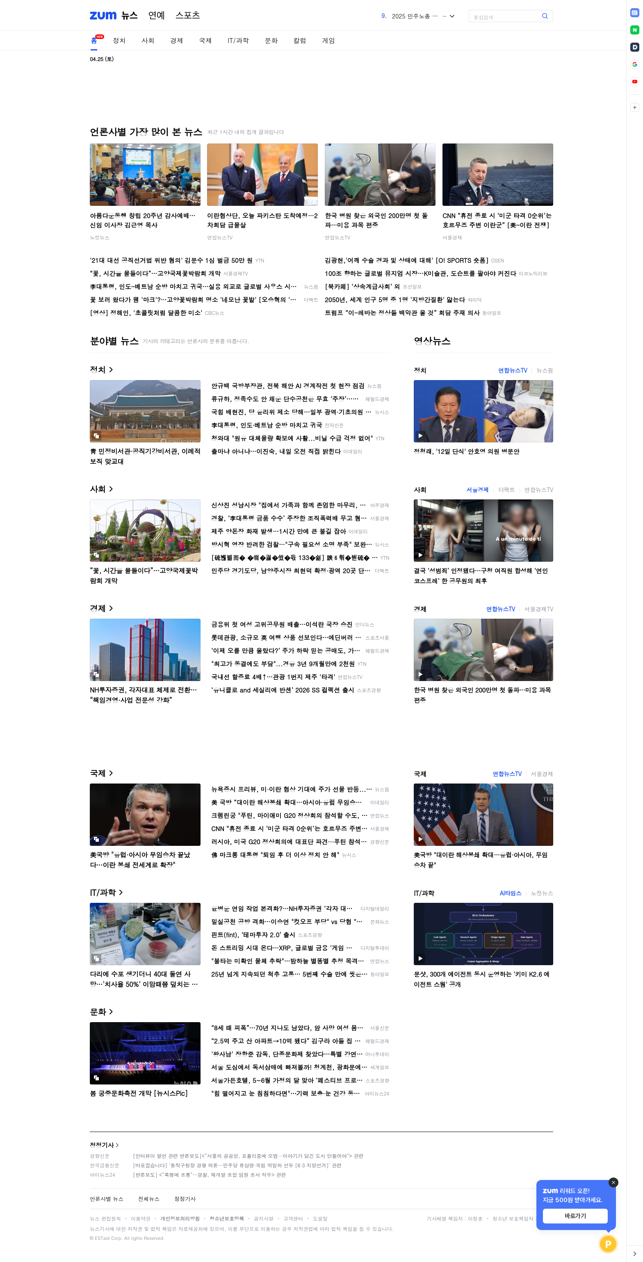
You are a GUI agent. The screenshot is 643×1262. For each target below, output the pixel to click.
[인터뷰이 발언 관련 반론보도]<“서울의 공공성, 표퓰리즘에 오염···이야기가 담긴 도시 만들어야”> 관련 (248, 1155)
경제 (176, 40)
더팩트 (506, 489)
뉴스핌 (544, 370)
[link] (634, 12)
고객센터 (293, 1218)
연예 (156, 15)
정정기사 (102, 1145)
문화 (271, 40)
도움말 (320, 1218)
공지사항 (264, 1218)
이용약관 (140, 1218)
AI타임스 (511, 893)
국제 (205, 40)
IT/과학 (238, 40)
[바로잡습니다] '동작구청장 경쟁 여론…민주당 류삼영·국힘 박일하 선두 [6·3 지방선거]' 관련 (237, 1165)
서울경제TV (538, 609)
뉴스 (129, 15)
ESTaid (102, 1238)
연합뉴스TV (220, 237)
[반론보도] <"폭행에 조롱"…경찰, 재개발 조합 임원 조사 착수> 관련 (209, 1174)
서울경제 (452, 237)
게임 (328, 40)
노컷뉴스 (99, 237)
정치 (119, 40)
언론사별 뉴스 (106, 1199)
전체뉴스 (149, 1199)
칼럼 (299, 40)
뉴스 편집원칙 (105, 1218)
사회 (148, 40)
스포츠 (188, 15)
